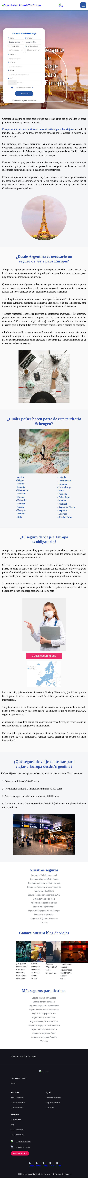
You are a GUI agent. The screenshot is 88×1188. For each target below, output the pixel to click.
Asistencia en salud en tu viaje (44, 898)
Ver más (44, 918)
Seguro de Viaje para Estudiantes (44, 875)
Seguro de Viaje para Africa (44, 1009)
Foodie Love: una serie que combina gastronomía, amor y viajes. (66, 967)
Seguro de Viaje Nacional (44, 902)
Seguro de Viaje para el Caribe (44, 1025)
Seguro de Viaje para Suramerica (44, 1017)
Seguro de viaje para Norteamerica (44, 1005)
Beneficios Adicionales (44, 910)
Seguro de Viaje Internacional (44, 871)
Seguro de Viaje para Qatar (44, 1029)
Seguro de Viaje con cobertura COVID (44, 891)
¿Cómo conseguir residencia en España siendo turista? (35, 967)
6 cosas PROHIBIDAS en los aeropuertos (51, 964)
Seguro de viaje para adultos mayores (44, 879)
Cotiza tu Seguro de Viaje (44, 895)
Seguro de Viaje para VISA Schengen (44, 906)
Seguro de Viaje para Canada (44, 1033)
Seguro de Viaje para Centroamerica (44, 1021)
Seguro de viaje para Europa (44, 993)
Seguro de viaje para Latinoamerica (44, 1001)
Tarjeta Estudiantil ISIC (44, 887)
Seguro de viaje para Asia (44, 997)
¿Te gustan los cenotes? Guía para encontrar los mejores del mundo (21, 967)
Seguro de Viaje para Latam (44, 1013)
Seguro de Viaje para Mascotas (44, 914)
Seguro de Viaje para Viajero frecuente (44, 883)
